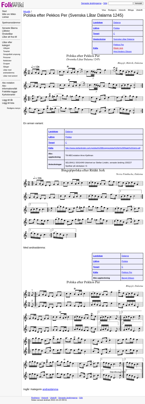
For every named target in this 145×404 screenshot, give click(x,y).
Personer (7, 57)
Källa (95, 48)
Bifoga (131, 10)
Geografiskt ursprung (11, 54)
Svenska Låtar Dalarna (123, 39)
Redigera (112, 10)
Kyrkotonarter (8, 94)
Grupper (6, 64)
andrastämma (50, 389)
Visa (104, 10)
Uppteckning (99, 39)
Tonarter (6, 51)
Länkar (5, 17)
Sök (105, 3)
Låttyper (6, 48)
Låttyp (96, 28)
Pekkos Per (118, 44)
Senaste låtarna (10, 28)
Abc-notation (8, 83)
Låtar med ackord (10, 76)
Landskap (98, 22)
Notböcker (7, 61)
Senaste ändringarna (91, 3)
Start (4, 11)
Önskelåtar (7, 34)
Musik (26, 11)
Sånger (6, 67)
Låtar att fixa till (9, 37)
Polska (116, 28)
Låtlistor (6, 31)
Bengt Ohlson (128, 278)
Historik (122, 10)
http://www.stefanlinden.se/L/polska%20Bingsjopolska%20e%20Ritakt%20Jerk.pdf (102, 148)
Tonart (96, 33)
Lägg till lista (8, 103)
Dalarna (117, 22)
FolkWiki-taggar (9, 91)
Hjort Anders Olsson (122, 51)
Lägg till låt (7, 100)
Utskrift (139, 10)
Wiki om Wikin (9, 14)
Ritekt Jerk (118, 48)
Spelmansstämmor (11, 22)
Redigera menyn (13, 108)
